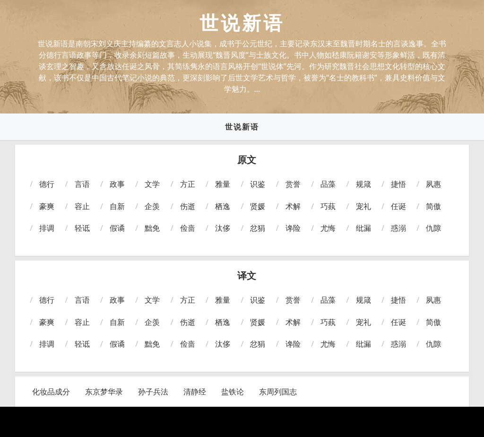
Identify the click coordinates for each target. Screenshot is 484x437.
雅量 (222, 184)
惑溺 (398, 228)
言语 (82, 184)
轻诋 (82, 228)
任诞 (398, 206)
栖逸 (222, 206)
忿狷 (257, 228)
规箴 (363, 184)
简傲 (433, 206)
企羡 (152, 206)
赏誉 (293, 184)
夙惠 (433, 184)
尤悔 (328, 228)
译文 (246, 275)
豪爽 (46, 206)
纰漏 (363, 228)
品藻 (328, 184)
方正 (187, 184)
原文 (246, 160)
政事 (117, 184)
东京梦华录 (104, 391)
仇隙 (433, 228)
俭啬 (187, 228)
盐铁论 (232, 391)
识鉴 (257, 184)
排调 (46, 228)
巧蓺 (328, 206)
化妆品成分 (51, 391)
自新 (117, 206)
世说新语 (242, 127)
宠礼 (363, 206)
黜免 (152, 228)
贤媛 (257, 206)
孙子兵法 (153, 391)
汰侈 (222, 228)
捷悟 (398, 184)
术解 (293, 206)
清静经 (194, 391)
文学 (152, 184)
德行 (46, 184)
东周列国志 (278, 391)
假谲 (117, 228)
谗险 (293, 228)
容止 (82, 206)
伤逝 (187, 206)
